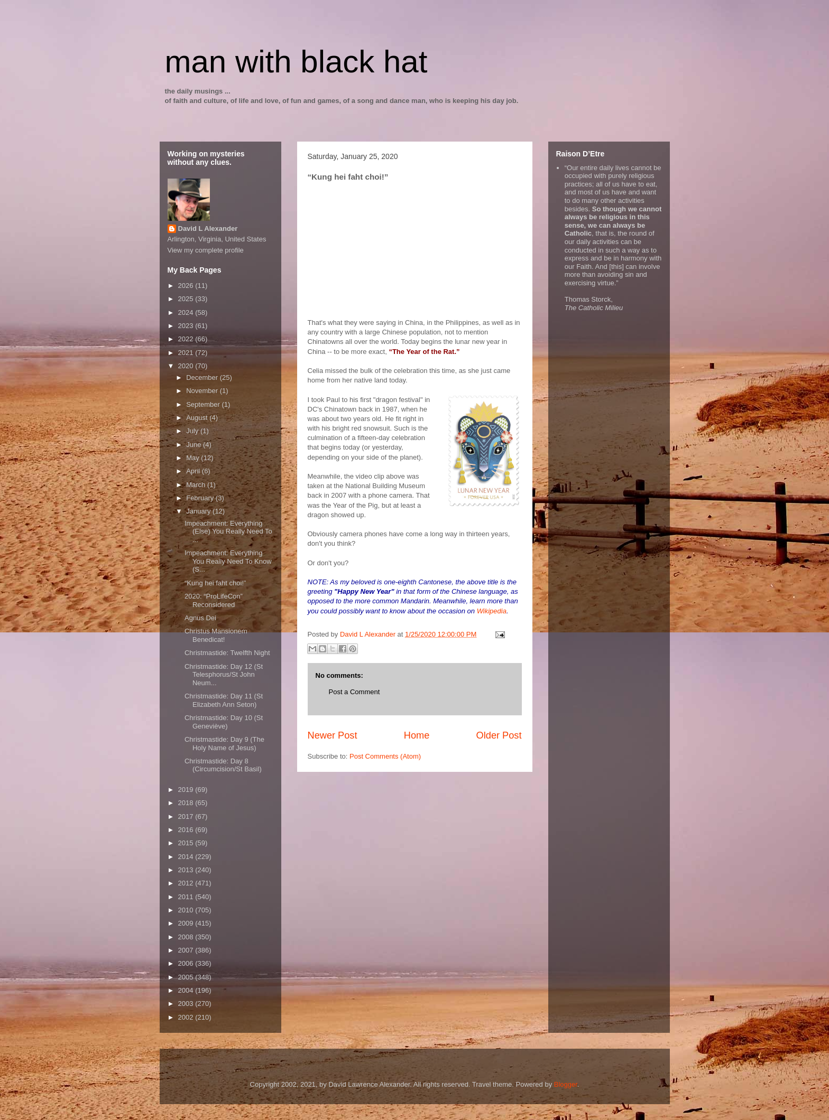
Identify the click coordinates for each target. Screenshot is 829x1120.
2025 (187, 299)
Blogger (565, 1084)
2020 (187, 366)
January (199, 511)
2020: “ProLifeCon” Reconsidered (214, 600)
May (193, 458)
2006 (187, 963)
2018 (187, 803)
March (196, 485)
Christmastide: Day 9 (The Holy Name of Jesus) (224, 743)
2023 (187, 326)
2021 (187, 353)
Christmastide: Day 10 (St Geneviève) (224, 722)
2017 (187, 816)
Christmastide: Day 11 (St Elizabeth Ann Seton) (224, 700)
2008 (187, 937)
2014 (187, 857)
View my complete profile (206, 250)
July (193, 431)
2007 (187, 950)
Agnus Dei (200, 618)
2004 (187, 990)
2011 (187, 897)
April (194, 471)
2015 (187, 843)
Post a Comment (354, 692)
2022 (187, 339)
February (201, 498)
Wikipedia (491, 611)
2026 (187, 286)
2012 (187, 883)
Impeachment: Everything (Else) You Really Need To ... (228, 531)
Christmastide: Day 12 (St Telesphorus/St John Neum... (224, 674)
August (197, 418)
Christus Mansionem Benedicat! (216, 635)
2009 (187, 923)
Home (417, 735)
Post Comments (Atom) (385, 756)
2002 (187, 1017)
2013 (187, 870)
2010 (187, 910)
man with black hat (296, 61)
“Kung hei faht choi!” (215, 583)
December (203, 377)
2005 (187, 977)
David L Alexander (208, 228)
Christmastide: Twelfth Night (227, 653)
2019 (187, 790)
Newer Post (332, 735)
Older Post (499, 735)
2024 (187, 312)
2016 (187, 830)
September (204, 404)
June (194, 445)
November (203, 391)
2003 (187, 1003)
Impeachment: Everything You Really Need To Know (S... (228, 561)
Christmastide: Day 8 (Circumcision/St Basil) (223, 765)
